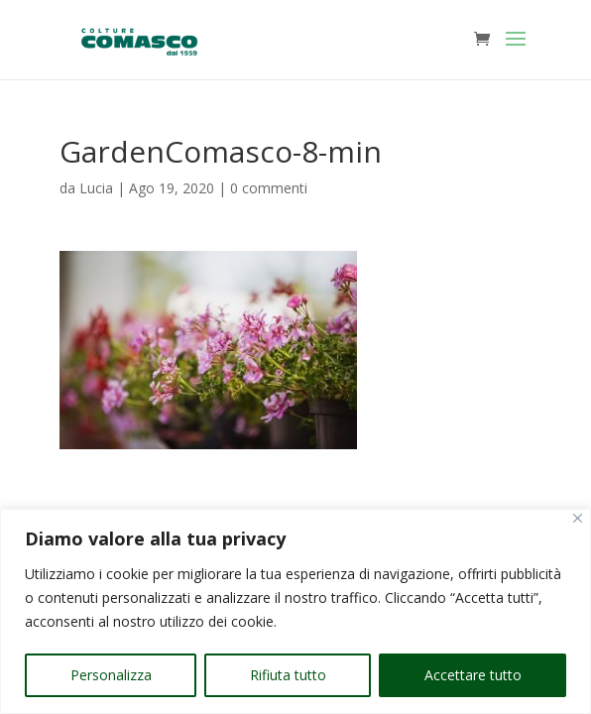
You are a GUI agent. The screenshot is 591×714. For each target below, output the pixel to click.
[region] (295, 611)
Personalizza (111, 674)
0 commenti (268, 187)
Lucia (96, 187)
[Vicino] (577, 518)
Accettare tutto (473, 674)
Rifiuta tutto (288, 674)
